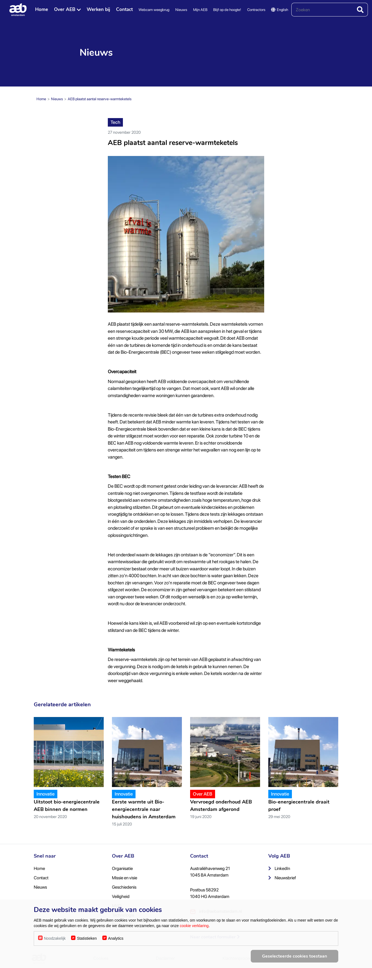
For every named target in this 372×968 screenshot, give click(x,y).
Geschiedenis (124, 887)
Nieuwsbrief (282, 877)
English (279, 9)
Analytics (115, 938)
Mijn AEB (200, 9)
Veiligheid (120, 896)
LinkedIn (279, 868)
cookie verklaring (194, 926)
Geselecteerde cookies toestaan (294, 956)
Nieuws (181, 9)
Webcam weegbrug (154, 9)
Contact (124, 9)
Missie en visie (124, 877)
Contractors (256, 9)
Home (41, 9)
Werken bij (98, 9)
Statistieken (87, 938)
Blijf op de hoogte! (227, 9)
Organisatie (122, 868)
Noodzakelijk (55, 938)
